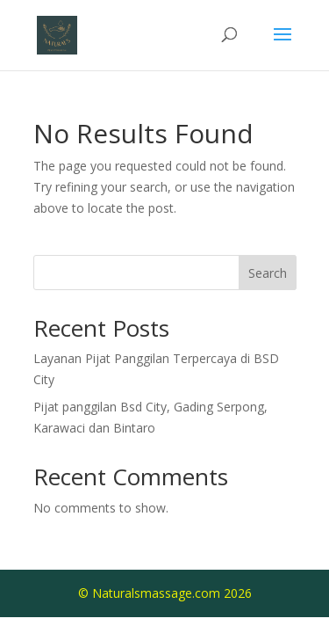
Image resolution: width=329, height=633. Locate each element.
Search (267, 273)
